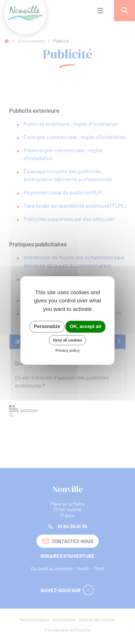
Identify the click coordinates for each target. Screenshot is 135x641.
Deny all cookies (67, 340)
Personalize (47, 326)
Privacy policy (67, 350)
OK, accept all (85, 326)
